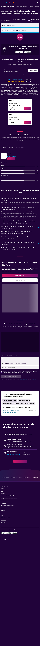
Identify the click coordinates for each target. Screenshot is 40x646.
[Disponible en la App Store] (27, 52)
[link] (27, 108)
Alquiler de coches (5, 477)
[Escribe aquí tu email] (21, 367)
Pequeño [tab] (17, 74)
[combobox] (5, 20)
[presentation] (27, 52)
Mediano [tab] (23, 74)
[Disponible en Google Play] (19, 52)
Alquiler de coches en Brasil (16, 477)
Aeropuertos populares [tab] (24, 400)
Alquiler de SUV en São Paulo (9, 412)
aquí (10, 217)
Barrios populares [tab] (7, 403)
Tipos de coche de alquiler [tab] (9, 400)
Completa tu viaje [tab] (18, 403)
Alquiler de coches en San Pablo (30, 477)
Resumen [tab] (4, 147)
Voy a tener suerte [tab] (29, 403)
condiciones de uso (23, 379)
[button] (2, 2)
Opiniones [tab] (11, 147)
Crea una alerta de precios (13, 454)
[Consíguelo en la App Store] (13, 533)
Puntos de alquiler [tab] (20, 147)
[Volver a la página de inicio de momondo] (9, 2)
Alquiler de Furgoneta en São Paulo (11, 410)
